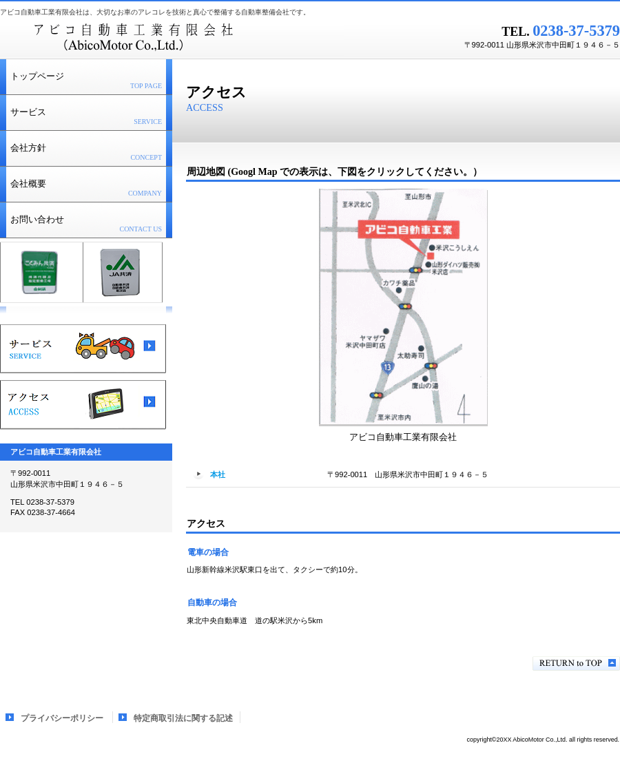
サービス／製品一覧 (83, 349)
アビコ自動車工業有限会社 (172, 38)
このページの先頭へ (576, 663)
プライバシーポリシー (62, 718)
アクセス (83, 405)
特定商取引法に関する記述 (183, 718)
